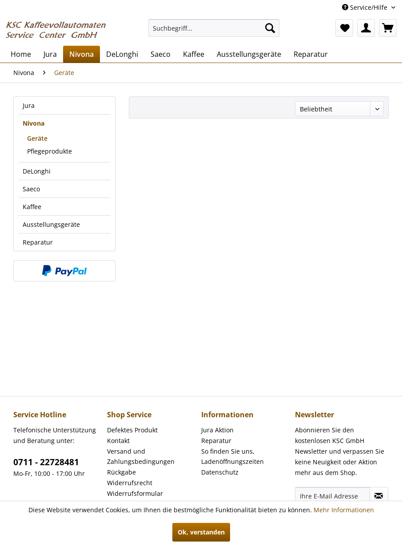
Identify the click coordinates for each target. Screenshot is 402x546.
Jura (29, 105)
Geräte (37, 138)
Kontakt (118, 440)
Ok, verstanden (201, 532)
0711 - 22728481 (46, 462)
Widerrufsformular (135, 493)
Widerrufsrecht (129, 483)
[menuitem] (213, 28)
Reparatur (38, 242)
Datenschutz (220, 472)
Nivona (33, 123)
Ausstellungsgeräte (51, 224)
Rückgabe (121, 472)
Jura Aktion (217, 430)
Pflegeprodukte (49, 151)
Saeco (31, 189)
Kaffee (32, 206)
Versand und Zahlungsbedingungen (141, 456)
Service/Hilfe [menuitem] (365, 7)
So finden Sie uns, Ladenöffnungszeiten (232, 456)
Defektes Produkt (132, 430)
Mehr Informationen (344, 510)
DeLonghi (37, 171)
